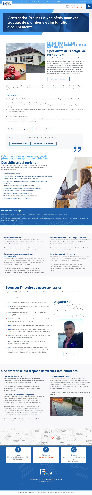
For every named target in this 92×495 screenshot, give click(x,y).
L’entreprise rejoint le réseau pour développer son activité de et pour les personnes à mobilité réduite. (29, 350)
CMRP (52, 492)
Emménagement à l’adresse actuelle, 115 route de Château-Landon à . (28, 307)
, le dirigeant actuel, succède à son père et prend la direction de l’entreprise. (28, 342)
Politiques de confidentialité (37, 492)
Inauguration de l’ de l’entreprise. (30, 325)
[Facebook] (89, 2)
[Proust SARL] (7, 3)
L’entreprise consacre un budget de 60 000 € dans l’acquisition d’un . (29, 336)
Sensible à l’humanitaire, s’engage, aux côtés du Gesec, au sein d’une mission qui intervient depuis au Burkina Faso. (29, 330)
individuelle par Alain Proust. (27, 302)
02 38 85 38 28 (74, 7)
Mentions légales (23, 492)
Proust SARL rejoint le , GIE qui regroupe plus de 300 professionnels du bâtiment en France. (29, 320)
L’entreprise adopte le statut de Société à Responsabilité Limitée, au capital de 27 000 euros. (27, 314)
